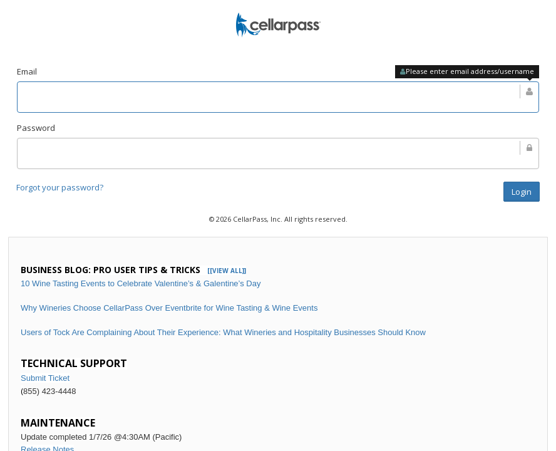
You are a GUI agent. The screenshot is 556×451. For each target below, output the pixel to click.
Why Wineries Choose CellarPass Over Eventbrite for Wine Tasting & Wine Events (169, 308)
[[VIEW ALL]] (226, 270)
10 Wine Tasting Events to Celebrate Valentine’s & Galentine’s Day (140, 283)
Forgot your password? (59, 187)
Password (36, 127)
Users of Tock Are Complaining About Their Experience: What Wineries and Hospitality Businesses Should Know (223, 332)
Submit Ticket (45, 378)
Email (27, 71)
